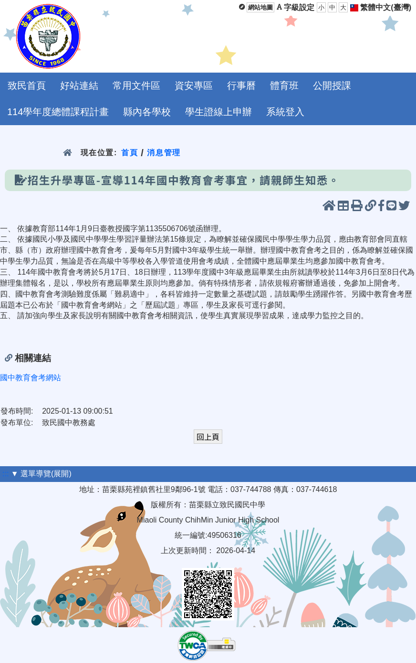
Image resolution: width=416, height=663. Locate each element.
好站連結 (79, 85)
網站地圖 (260, 7)
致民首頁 (27, 85)
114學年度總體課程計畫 (58, 112)
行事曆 (241, 85)
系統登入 (285, 112)
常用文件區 (136, 85)
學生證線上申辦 (218, 112)
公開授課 (332, 85)
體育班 (284, 85)
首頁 (129, 153)
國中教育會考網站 (30, 378)
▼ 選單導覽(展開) (41, 474)
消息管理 (164, 153)
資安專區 (194, 85)
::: (5, 474)
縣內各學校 (147, 112)
